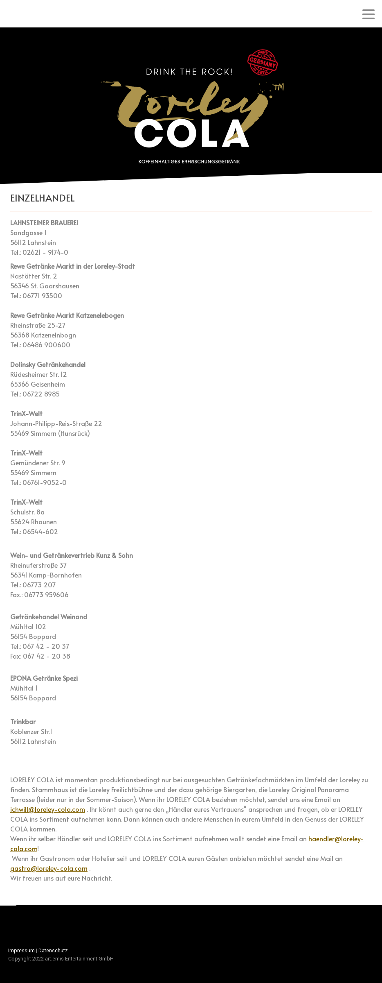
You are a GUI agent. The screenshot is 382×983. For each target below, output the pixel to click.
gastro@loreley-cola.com (49, 867)
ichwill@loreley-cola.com (47, 808)
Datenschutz (53, 950)
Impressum (21, 950)
